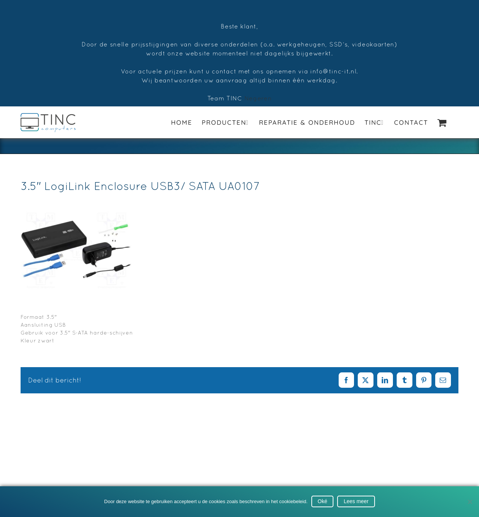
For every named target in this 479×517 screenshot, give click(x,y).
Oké (322, 501)
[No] (469, 501)
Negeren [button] (258, 98)
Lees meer (356, 501)
